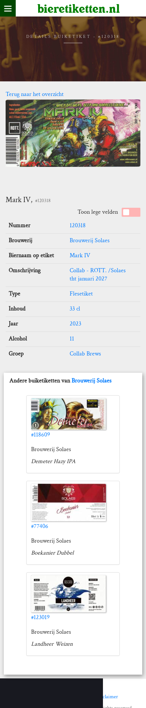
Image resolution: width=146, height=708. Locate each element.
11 (72, 339)
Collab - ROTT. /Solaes (98, 270)
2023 (75, 324)
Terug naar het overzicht (35, 94)
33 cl (75, 309)
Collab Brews (85, 354)
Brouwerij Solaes (90, 240)
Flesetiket (81, 294)
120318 (78, 226)
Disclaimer (106, 696)
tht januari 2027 (88, 279)
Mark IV (80, 256)
